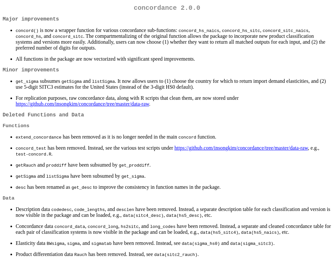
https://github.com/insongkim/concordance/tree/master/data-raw (82, 108)
